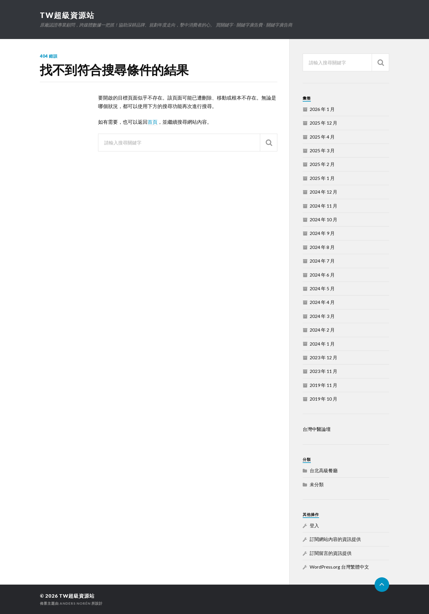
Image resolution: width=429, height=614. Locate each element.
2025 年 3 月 (322, 150)
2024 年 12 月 (323, 191)
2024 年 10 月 (323, 219)
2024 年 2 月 (322, 329)
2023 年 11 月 (323, 371)
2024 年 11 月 (323, 205)
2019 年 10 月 (323, 398)
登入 (314, 525)
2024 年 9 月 (322, 233)
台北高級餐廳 (324, 470)
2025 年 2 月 (322, 164)
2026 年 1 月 (322, 109)
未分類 (317, 484)
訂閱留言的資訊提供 (331, 553)
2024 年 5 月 (322, 288)
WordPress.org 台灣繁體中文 (339, 566)
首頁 (152, 122)
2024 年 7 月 (322, 260)
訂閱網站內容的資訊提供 (335, 539)
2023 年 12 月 (323, 357)
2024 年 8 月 (322, 247)
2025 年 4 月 (322, 136)
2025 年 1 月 (322, 178)
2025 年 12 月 (323, 122)
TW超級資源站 (67, 15)
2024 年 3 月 (322, 316)
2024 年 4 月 (322, 302)
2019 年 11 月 (323, 385)
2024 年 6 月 (322, 274)
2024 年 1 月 (322, 343)
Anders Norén (75, 603)
